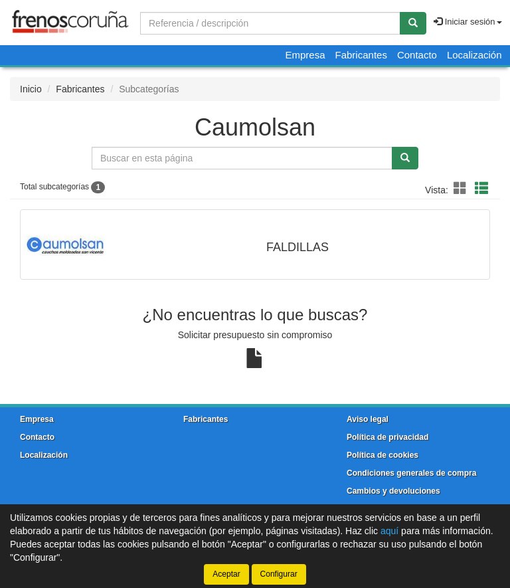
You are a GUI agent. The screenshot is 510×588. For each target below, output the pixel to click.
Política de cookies (382, 455)
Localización (474, 54)
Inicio (31, 89)
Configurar (279, 574)
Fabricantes (361, 54)
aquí (389, 531)
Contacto (417, 54)
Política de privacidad (387, 437)
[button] (462, 188)
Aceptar (226, 574)
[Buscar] (413, 23)
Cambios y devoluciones (393, 491)
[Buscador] (270, 23)
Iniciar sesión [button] (467, 22)
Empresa (305, 54)
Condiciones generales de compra (411, 473)
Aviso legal (367, 419)
